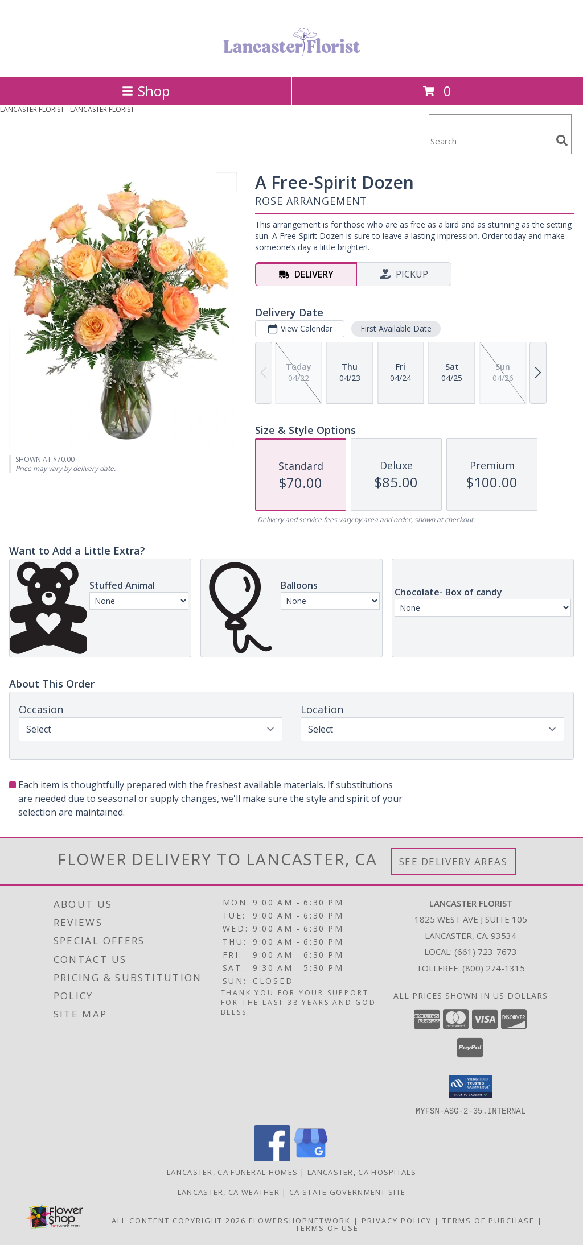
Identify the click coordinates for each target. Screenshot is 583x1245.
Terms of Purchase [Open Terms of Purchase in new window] (488, 1220)
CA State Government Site (347, 1191)
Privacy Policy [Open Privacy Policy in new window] (397, 1220)
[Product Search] (490, 141)
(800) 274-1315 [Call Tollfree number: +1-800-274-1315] (493, 968)
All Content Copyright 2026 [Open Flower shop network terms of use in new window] (179, 1220)
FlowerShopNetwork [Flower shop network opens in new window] (300, 1220)
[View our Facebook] (272, 1157)
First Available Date (396, 328)
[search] (562, 140)
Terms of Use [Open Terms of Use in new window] (327, 1227)
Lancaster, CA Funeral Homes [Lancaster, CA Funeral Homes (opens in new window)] (232, 1172)
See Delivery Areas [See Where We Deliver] (453, 861)
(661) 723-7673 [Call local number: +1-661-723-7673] (485, 951)
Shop (146, 90)
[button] (470, 1086)
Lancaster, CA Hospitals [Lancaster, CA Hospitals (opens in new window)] (361, 1172)
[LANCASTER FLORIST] (291, 60)
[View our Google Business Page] (311, 1157)
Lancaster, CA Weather (229, 1191)
